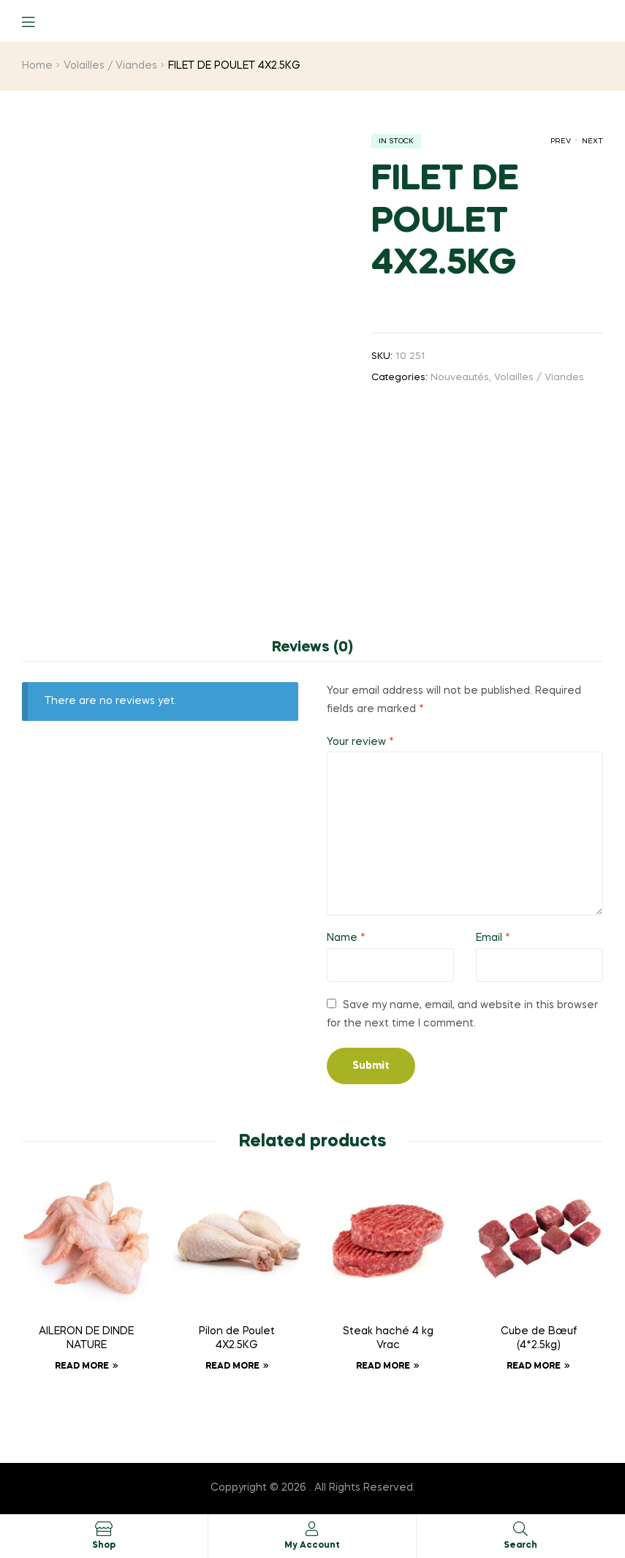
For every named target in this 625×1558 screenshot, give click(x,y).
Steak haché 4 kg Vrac (388, 1338)
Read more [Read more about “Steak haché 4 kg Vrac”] (383, 1366)
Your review (360, 742)
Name (346, 938)
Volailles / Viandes (110, 66)
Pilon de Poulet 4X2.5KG (237, 1338)
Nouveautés (460, 377)
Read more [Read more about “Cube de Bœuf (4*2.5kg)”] (534, 1366)
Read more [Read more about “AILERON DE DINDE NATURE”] (82, 1366)
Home (37, 66)
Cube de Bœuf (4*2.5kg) (539, 1338)
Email (493, 938)
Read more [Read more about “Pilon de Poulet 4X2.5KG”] (232, 1366)
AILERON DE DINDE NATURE (86, 1338)
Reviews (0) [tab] (312, 647)
